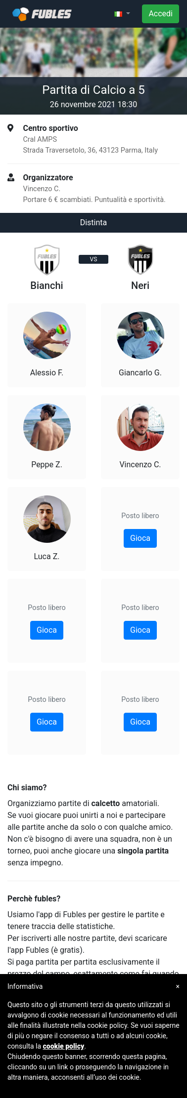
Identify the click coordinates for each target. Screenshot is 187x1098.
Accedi (160, 13)
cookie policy (64, 1046)
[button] (122, 14)
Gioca (47, 630)
